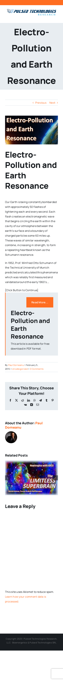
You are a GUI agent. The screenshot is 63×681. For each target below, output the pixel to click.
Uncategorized (20, 368)
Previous (40, 102)
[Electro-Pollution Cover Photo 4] (31, 130)
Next (52, 102)
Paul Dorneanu (16, 365)
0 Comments (37, 368)
